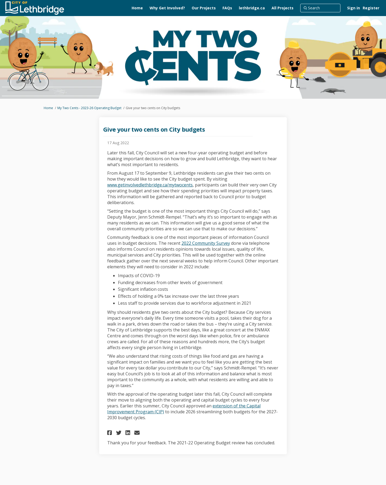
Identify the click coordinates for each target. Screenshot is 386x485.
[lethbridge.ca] (251, 8)
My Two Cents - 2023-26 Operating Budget (89, 108)
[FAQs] (227, 8)
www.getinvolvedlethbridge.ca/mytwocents (150, 185)
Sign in (353, 7)
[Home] (137, 8)
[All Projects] (282, 8)
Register (371, 7)
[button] (110, 433)
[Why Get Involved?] (167, 8)
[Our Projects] (203, 8)
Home (48, 108)
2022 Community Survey (205, 243)
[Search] (320, 8)
